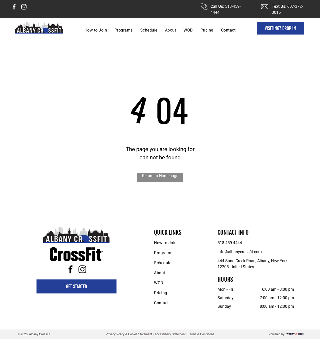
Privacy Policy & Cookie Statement (129, 334)
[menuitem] (96, 30)
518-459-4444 (230, 242)
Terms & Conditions (201, 334)
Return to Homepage (160, 175)
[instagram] (24, 7)
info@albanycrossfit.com (240, 251)
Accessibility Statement (170, 334)
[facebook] (14, 7)
